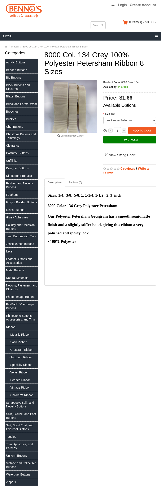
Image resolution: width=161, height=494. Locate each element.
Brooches (12, 111)
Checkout (131, 139)
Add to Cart (142, 130)
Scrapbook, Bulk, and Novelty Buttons (20, 404)
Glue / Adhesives (17, 217)
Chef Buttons (14, 126)
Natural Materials (17, 278)
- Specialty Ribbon (19, 365)
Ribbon (10, 327)
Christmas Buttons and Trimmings (21, 136)
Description (55, 182)
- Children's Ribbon (19, 395)
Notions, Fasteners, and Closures (21, 287)
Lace (9, 251)
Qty (105, 130)
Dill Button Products (19, 175)
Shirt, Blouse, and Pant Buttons (21, 415)
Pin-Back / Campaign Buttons (20, 306)
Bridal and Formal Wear (21, 104)
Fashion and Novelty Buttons (19, 185)
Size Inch (110, 113)
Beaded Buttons (16, 70)
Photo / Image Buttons (20, 296)
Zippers (11, 482)
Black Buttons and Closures (18, 87)
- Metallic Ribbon (18, 334)
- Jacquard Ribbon (19, 357)
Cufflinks (11, 160)
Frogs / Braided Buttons (21, 202)
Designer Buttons (17, 168)
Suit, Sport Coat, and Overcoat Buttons (19, 427)
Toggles (11, 436)
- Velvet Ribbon (17, 372)
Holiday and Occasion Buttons (20, 226)
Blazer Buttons (15, 96)
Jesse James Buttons (20, 244)
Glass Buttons (15, 210)
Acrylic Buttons (16, 62)
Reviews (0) (75, 182)
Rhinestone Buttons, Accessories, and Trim (20, 317)
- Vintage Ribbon (18, 387)
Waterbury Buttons (18, 474)
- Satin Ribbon (16, 342)
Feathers (12, 194)
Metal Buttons (15, 270)
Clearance (12, 145)
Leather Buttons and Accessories (19, 260)
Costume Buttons (17, 153)
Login (122, 5)
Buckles (11, 119)
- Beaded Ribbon (18, 380)
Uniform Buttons (16, 455)
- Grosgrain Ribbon (19, 349)
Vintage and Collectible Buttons (21, 465)
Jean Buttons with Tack (21, 236)
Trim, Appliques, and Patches (19, 446)
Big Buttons (13, 77)
